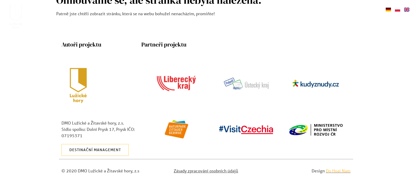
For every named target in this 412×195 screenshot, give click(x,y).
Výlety (227, 9)
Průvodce (282, 9)
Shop (374, 9)
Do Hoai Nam (338, 170)
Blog (313, 9)
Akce (251, 9)
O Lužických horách (182, 9)
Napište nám (343, 9)
